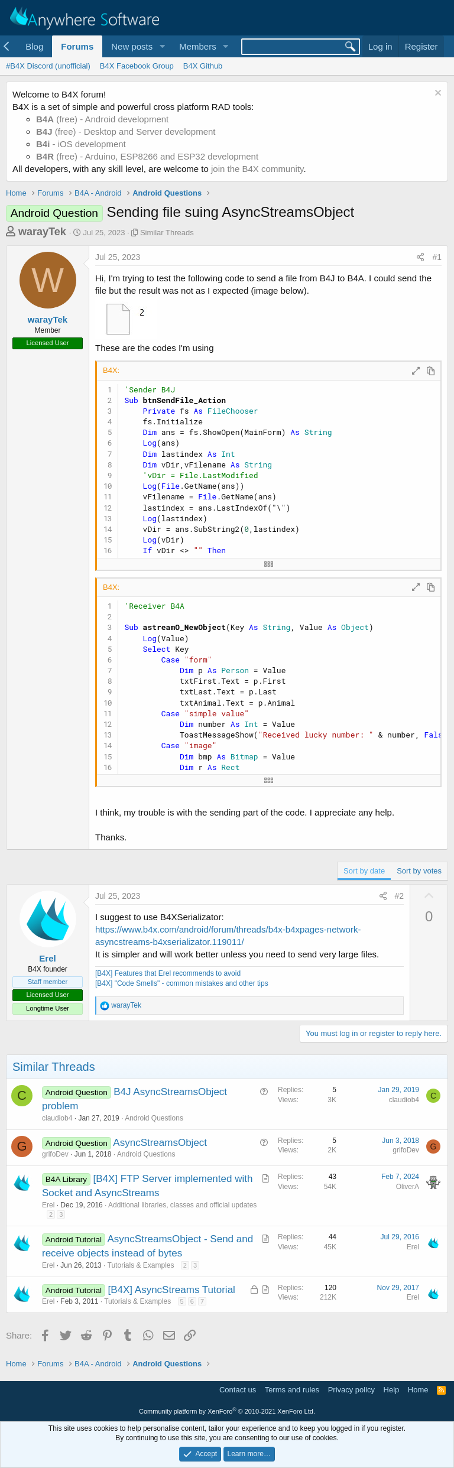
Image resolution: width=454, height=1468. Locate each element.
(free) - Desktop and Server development (126, 131)
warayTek (42, 232)
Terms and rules (292, 1389)
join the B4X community (257, 169)
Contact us (237, 1389)
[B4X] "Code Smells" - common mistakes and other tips (181, 983)
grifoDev (55, 1154)
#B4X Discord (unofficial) (48, 65)
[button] (162, 46)
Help (392, 1389)
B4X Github (203, 65)
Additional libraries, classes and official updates (182, 1205)
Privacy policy (351, 1389)
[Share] (420, 257)
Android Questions (154, 1118)
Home (418, 1389)
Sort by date (364, 870)
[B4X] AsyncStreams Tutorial (171, 1289)
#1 (437, 257)
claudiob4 (57, 1118)
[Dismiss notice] (437, 94)
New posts (132, 46)
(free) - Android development (102, 119)
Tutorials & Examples (141, 1265)
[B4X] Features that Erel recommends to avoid (168, 973)
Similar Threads (167, 232)
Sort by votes (419, 870)
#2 (399, 896)
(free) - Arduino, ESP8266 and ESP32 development (147, 156)
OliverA (407, 1187)
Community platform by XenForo (227, 1411)
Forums (77, 46)
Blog (34, 46)
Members (197, 46)
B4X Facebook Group (137, 65)
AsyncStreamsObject (160, 1142)
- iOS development (81, 144)
